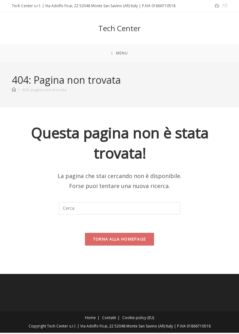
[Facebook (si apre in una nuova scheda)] (217, 6)
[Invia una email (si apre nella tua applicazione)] (224, 6)
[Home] (14, 90)
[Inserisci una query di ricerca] (119, 209)
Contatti (109, 319)
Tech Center (119, 28)
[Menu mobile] (119, 53)
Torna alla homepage (119, 240)
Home (90, 319)
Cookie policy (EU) (138, 319)
